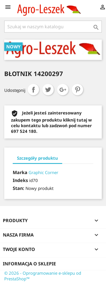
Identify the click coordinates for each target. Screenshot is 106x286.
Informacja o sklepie (29, 264)
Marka (20, 172)
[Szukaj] (53, 26)
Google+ (62, 89)
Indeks (20, 180)
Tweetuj (48, 89)
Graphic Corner (43, 172)
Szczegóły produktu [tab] (37, 158)
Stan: (18, 188)
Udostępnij (33, 89)
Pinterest (77, 89)
